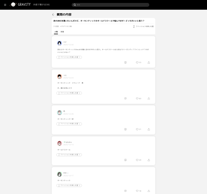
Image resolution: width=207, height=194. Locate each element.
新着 (75, 31)
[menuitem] (13, 14)
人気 (69, 31)
